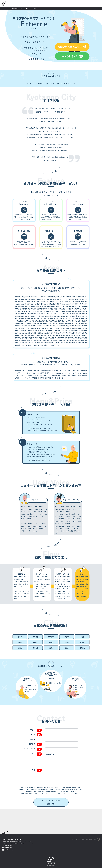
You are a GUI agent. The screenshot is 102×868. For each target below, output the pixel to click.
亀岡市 (20, 637)
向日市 (35, 642)
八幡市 (82, 637)
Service (75, 839)
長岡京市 (82, 648)
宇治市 (67, 642)
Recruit (82, 839)
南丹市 (20, 642)
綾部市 (51, 648)
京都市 (67, 637)
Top (72, 839)
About (86, 839)
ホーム (6, 8)
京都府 (26, 8)
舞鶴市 (67, 648)
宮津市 (82, 642)
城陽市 (51, 642)
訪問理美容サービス (17, 8)
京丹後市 (33, 9)
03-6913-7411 (8, 845)
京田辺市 (51, 637)
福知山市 (35, 648)
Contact (90, 839)
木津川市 (20, 648)
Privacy (94, 839)
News (79, 839)
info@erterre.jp (8, 850)
